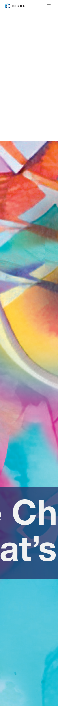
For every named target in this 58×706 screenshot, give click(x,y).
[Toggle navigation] (48, 6)
